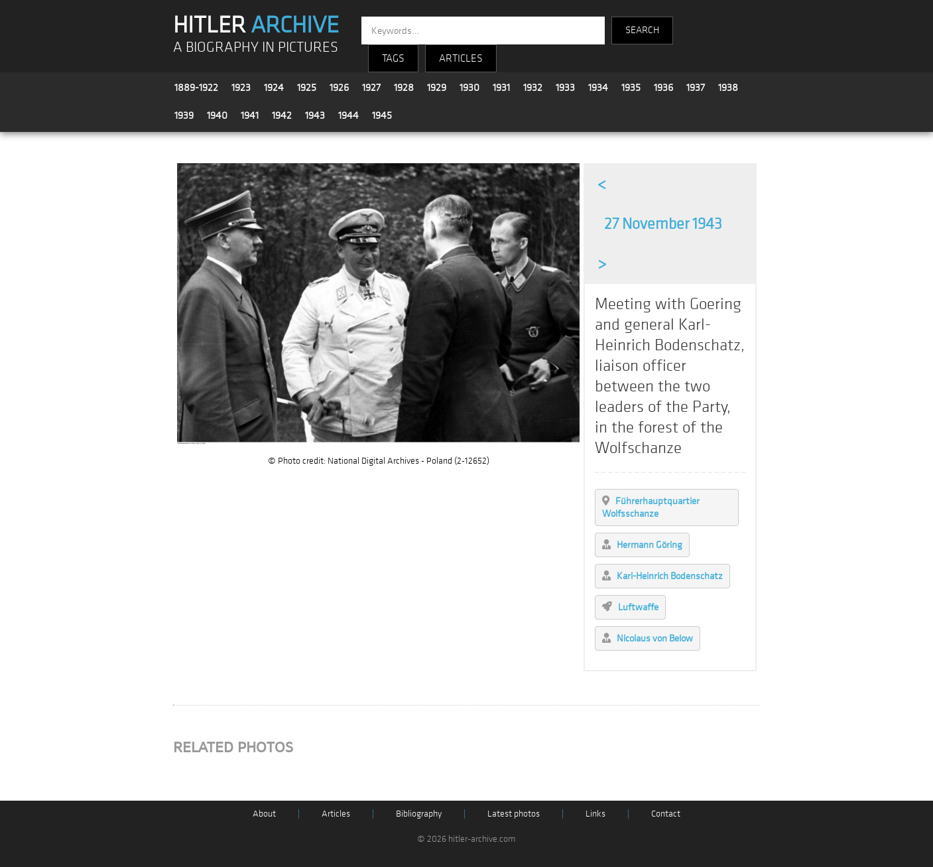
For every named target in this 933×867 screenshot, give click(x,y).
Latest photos (513, 813)
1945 (382, 115)
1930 (469, 87)
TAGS (393, 58)
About (264, 813)
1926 (339, 87)
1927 (371, 87)
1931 (501, 87)
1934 (598, 87)
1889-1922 (196, 87)
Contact (665, 813)
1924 (274, 87)
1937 (695, 87)
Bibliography (419, 813)
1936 (663, 87)
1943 (315, 115)
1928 (404, 87)
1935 (631, 87)
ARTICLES (461, 58)
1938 (728, 87)
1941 (250, 115)
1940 (217, 115)
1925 (306, 87)
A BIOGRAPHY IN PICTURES (255, 47)
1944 (348, 115)
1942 (282, 115)
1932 (532, 87)
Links (595, 813)
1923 (241, 87)
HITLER (256, 25)
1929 (436, 87)
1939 (184, 115)
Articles (336, 813)
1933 (565, 87)
